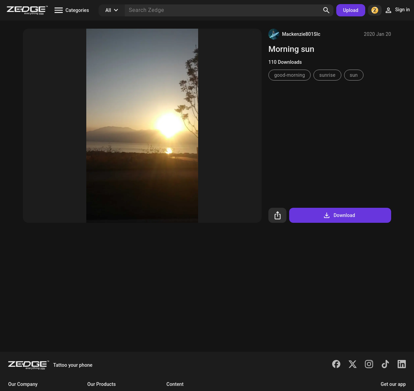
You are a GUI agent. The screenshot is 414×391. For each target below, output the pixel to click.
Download (339, 215)
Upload (350, 10)
